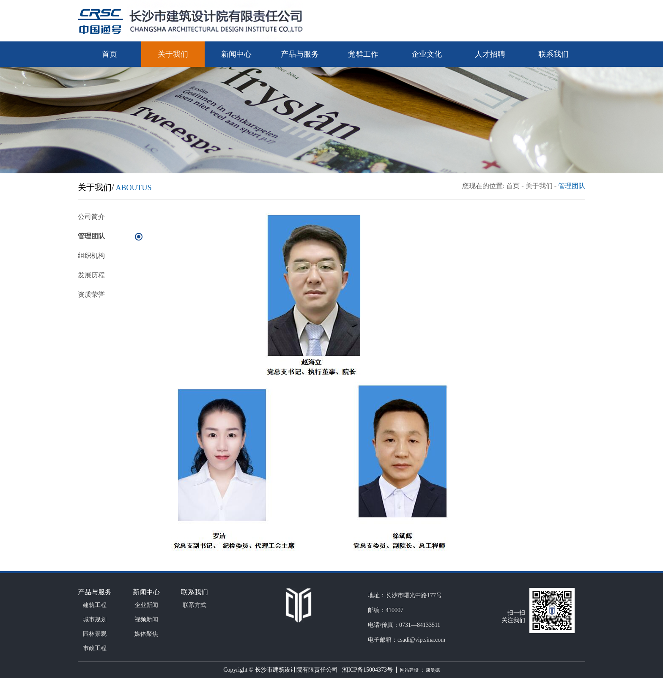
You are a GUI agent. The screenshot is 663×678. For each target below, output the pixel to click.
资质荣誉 (91, 294)
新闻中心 (236, 54)
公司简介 (91, 216)
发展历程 (91, 275)
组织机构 (91, 255)
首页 (109, 54)
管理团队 (571, 185)
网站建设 (410, 670)
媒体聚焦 (146, 634)
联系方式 (194, 605)
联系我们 (553, 54)
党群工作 (363, 54)
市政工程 (95, 648)
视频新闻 (146, 619)
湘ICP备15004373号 (366, 670)
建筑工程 (95, 605)
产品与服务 (300, 54)
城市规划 (95, 619)
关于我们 (173, 54)
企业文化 (426, 54)
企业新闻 (146, 605)
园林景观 (95, 634)
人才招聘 (490, 54)
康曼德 (433, 670)
